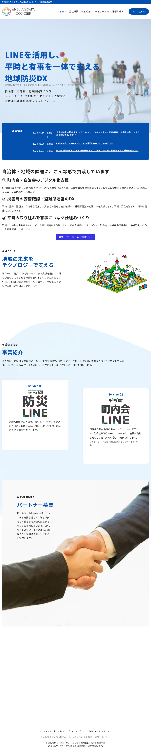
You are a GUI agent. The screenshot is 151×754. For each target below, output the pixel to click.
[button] (123, 12)
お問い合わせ (138, 11)
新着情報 (116, 11)
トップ (63, 11)
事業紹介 (85, 11)
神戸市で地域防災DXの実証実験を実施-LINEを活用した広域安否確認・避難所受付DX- (97, 150)
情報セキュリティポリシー (100, 731)
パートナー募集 (101, 11)
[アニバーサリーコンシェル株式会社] (19, 11)
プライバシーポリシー (77, 731)
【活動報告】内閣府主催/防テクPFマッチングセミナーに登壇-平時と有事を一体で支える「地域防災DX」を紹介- (97, 133)
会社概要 (73, 11)
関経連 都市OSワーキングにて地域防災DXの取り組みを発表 (84, 143)
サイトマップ (45, 731)
